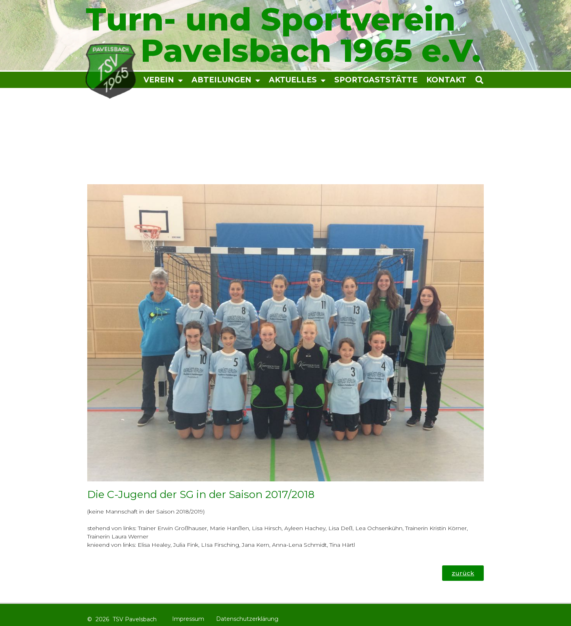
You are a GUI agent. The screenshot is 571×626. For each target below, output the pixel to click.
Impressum (188, 618)
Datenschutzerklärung (247, 618)
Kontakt (446, 79)
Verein (163, 80)
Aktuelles (297, 80)
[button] (499, 80)
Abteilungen (226, 80)
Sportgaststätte (376, 79)
